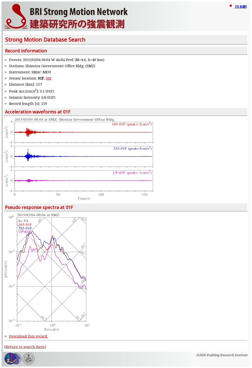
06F (49, 78)
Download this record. (28, 336)
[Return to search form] (25, 346)
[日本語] (237, 6)
